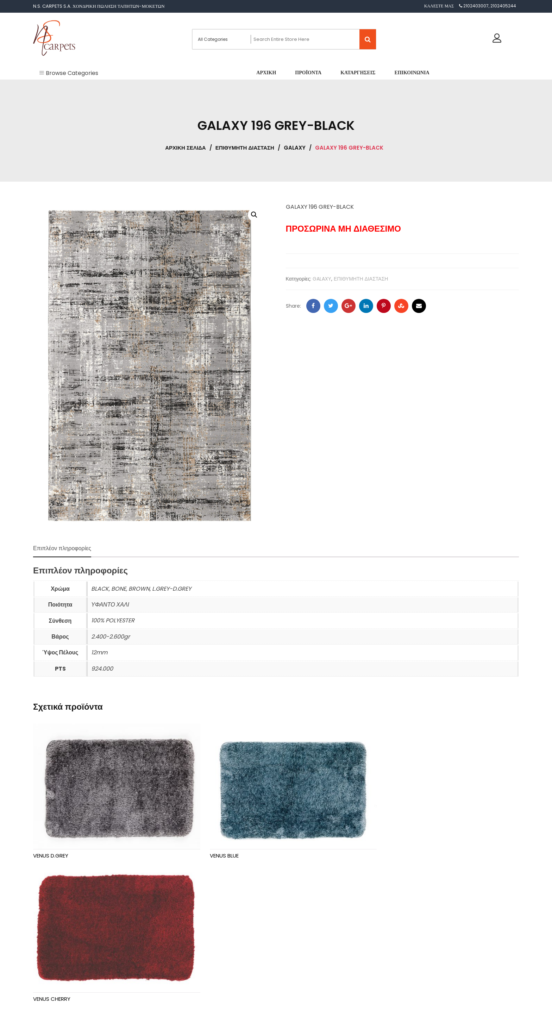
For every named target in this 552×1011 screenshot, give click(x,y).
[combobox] (300, 940)
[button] (254, 214)
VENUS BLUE (212, 846)
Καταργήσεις (52, 947)
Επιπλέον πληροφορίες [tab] (62, 548)
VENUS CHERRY (382, 846)
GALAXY (295, 147)
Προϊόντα (49, 933)
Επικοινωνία (51, 960)
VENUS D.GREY (50, 846)
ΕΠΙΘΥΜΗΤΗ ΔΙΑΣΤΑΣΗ (244, 147)
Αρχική (47, 919)
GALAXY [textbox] (298, 943)
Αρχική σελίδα (185, 147)
